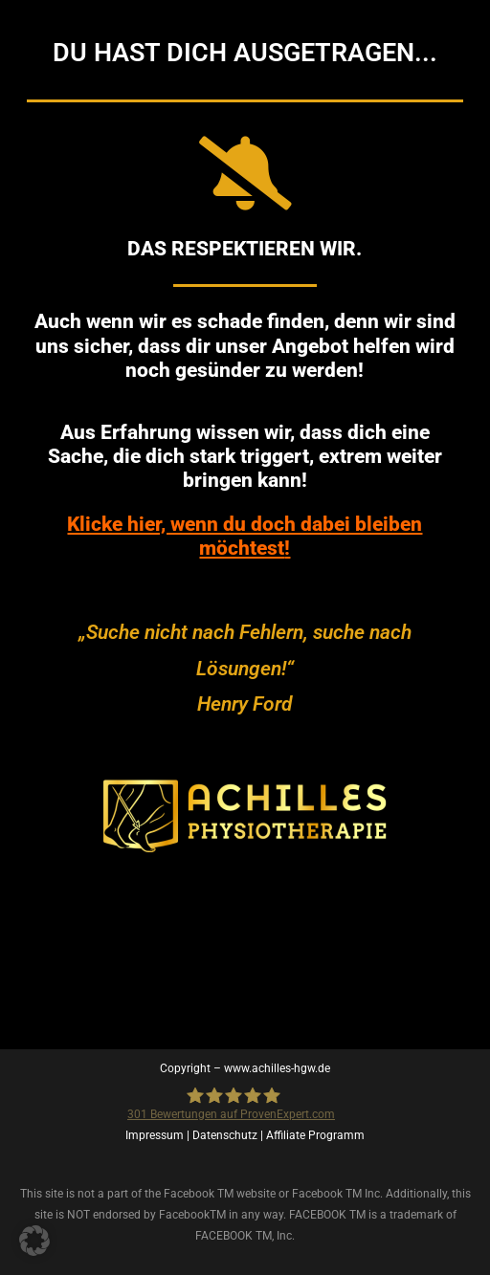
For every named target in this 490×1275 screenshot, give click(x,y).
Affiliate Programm (315, 1135)
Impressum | (158, 1135)
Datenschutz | (229, 1135)
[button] (34, 1240)
